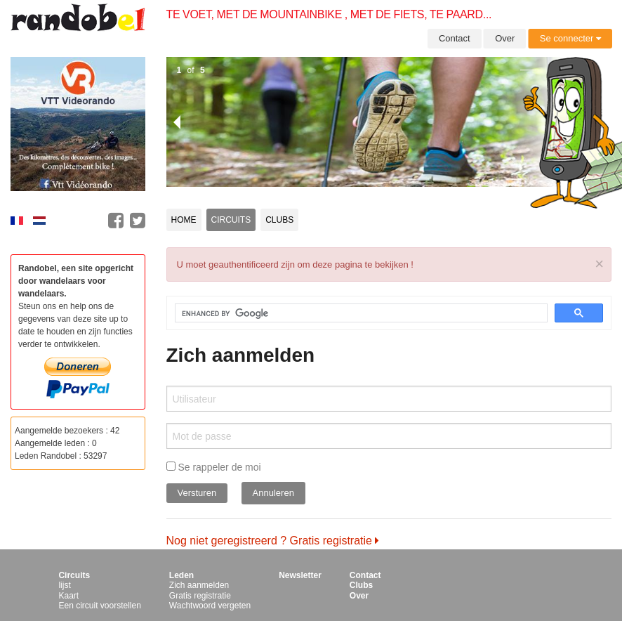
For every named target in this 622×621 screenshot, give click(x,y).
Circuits (231, 220)
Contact (454, 38)
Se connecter (570, 38)
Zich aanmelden (199, 585)
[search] (353, 313)
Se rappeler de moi (213, 467)
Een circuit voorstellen (99, 605)
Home (184, 220)
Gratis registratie (200, 596)
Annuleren (273, 493)
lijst (64, 585)
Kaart (68, 596)
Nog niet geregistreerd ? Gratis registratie (273, 541)
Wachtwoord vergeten (210, 605)
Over (505, 38)
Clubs (279, 220)
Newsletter (300, 575)
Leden (181, 575)
